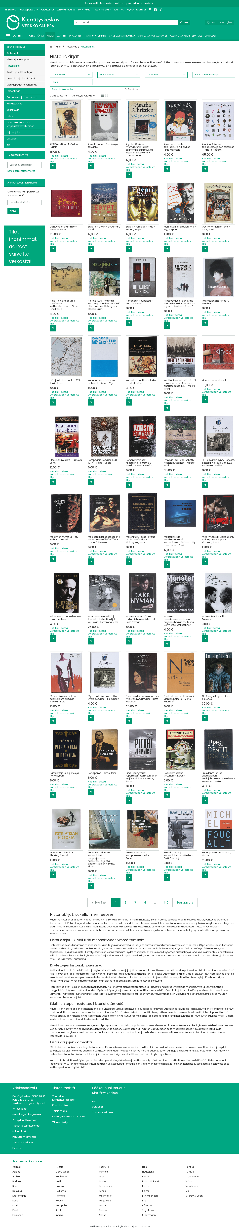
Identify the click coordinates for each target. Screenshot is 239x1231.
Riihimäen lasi (150, 1195)
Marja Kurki (105, 1200)
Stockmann (149, 1215)
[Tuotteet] (15, 36)
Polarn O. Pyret (150, 1181)
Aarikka (16, 1167)
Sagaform (148, 1210)
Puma (145, 1186)
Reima (146, 1191)
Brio (14, 1186)
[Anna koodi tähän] (24, 202)
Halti (58, 1181)
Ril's (144, 1200)
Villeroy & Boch (194, 1195)
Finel (15, 1210)
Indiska (60, 1215)
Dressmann (19, 1195)
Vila (188, 1191)
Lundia (103, 1191)
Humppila (61, 1205)
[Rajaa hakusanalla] (95, 89)
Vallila (189, 1181)
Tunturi (190, 1171)
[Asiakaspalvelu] (28, 10)
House (59, 1200)
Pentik (145, 1176)
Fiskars (59, 1167)
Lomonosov (106, 1186)
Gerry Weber (63, 1171)
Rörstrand (147, 1205)
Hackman (61, 1176)
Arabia (16, 1176)
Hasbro (60, 1186)
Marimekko (105, 1195)
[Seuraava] (185, 902)
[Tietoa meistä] (101, 10)
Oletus (89, 95)
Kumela (103, 1171)
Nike (144, 1167)
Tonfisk (190, 1167)
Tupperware (192, 1176)
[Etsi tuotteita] (132, 22)
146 (166, 903)
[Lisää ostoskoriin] (53, 166)
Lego (102, 1176)
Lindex (102, 1181)
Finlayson (17, 1215)
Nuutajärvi (148, 1171)
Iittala (59, 1210)
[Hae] (184, 22)
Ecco (15, 1200)
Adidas (16, 1171)
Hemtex (60, 1195)
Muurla (103, 1210)
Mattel (103, 1205)
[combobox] (132, 22)
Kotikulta (104, 1167)
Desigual (17, 1191)
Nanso (102, 1215)
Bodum (16, 1181)
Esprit (15, 1205)
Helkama (61, 1191)
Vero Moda (192, 1186)
